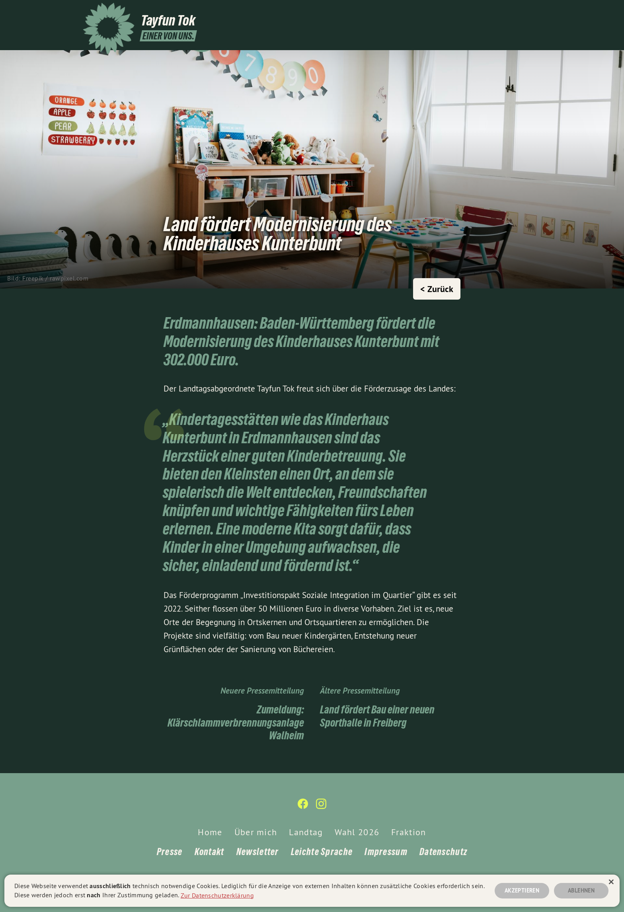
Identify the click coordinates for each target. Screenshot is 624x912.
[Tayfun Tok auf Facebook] (525, 10)
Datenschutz (443, 851)
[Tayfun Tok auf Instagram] (537, 10)
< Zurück (436, 289)
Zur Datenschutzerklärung (217, 895)
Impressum (386, 851)
